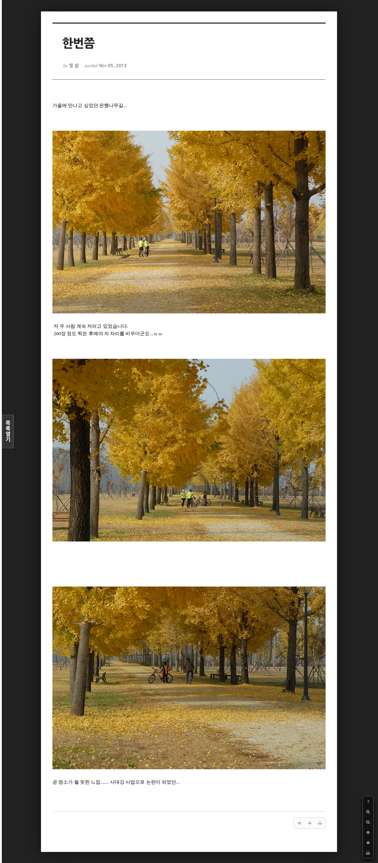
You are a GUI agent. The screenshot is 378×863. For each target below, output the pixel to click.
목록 (8, 431)
